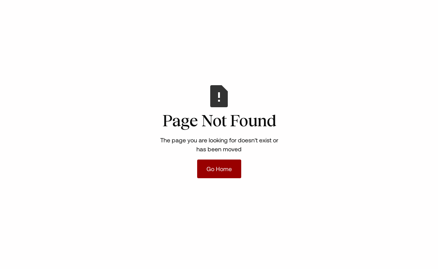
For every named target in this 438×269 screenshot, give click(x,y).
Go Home (219, 168)
